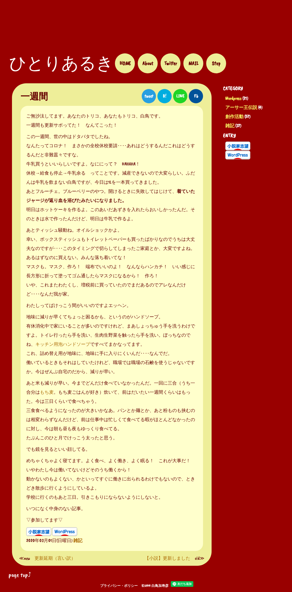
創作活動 (234, 117)
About (147, 63)
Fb (196, 96)
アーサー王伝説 (241, 107)
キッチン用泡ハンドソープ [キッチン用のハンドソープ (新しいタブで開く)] (62, 344)
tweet (148, 96)
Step (216, 63)
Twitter (170, 63)
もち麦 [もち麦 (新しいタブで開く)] (47, 392)
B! (164, 96)
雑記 (229, 126)
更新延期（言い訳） (55, 558)
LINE (180, 96)
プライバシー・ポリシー (119, 585)
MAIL (193, 63)
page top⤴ (20, 575)
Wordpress (233, 98)
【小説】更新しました (167, 558)
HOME (125, 63)
